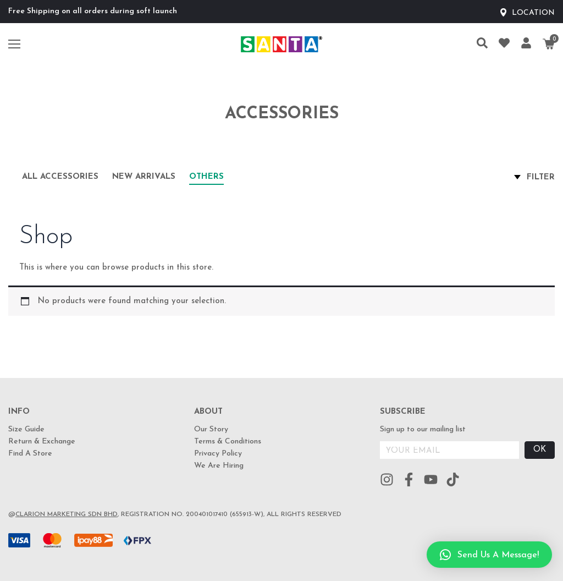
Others (206, 177)
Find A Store (30, 454)
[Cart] (549, 44)
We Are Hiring (219, 466)
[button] (489, 554)
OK (539, 450)
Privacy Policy (218, 454)
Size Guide (26, 429)
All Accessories (60, 177)
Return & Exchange (41, 441)
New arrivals (143, 177)
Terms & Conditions (227, 441)
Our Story (211, 429)
